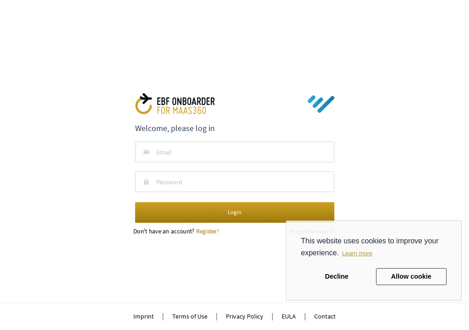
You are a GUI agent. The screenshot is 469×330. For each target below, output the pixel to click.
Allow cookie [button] (411, 276)
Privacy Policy (244, 316)
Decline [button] (337, 276)
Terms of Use (189, 316)
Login (234, 212)
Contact (325, 316)
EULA (289, 316)
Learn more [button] (357, 253)
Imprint (143, 316)
